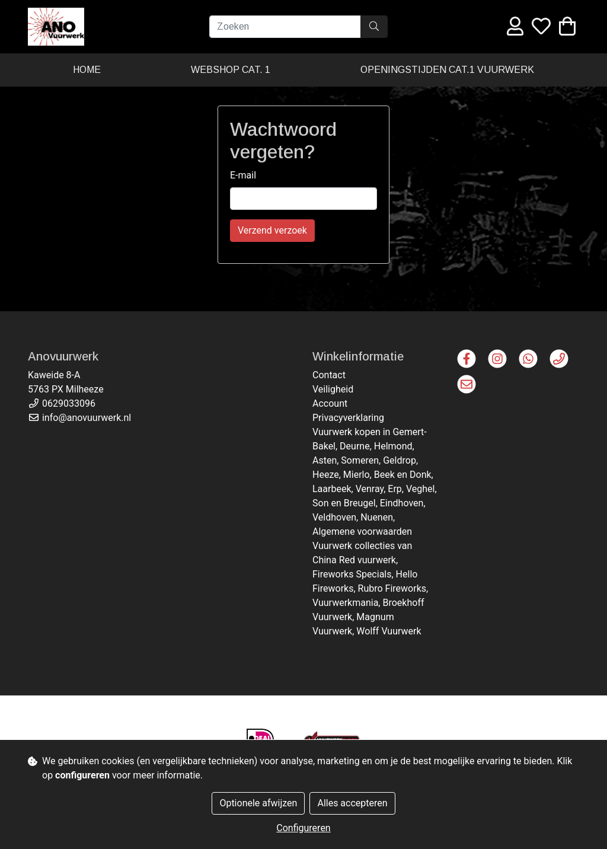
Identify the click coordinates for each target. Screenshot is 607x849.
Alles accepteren (352, 803)
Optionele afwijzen (258, 803)
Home (87, 70)
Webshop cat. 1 (230, 70)
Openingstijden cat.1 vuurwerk (447, 70)
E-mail (243, 175)
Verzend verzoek (272, 230)
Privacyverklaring (348, 417)
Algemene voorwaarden (362, 531)
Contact (329, 375)
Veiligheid (332, 389)
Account (329, 403)
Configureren (303, 828)
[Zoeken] (285, 26)
